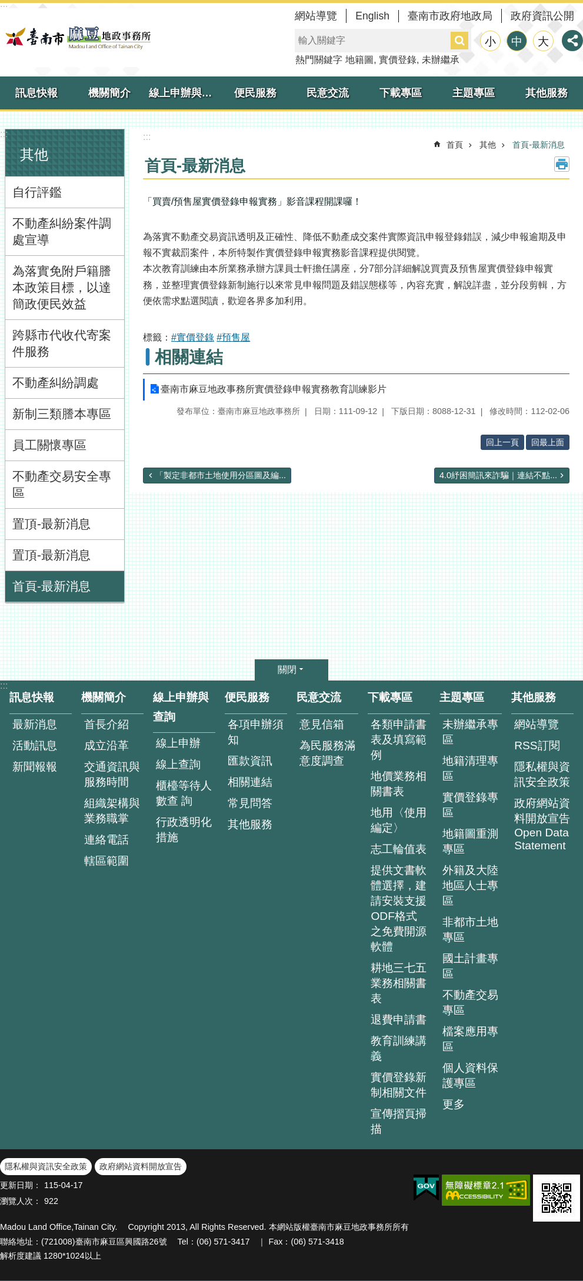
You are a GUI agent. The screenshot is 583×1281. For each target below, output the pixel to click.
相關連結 (189, 357)
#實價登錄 (192, 337)
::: (4, 134)
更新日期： (20, 1185)
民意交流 (328, 93)
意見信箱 (321, 724)
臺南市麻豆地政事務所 (76, 37)
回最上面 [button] (547, 442)
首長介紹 (106, 724)
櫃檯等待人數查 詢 (184, 793)
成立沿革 (106, 745)
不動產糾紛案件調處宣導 (61, 231)
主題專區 (473, 93)
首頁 (455, 144)
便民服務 (255, 93)
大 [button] (543, 41)
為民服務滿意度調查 (327, 753)
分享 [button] (572, 40)
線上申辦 (178, 743)
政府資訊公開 (542, 16)
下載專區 (400, 93)
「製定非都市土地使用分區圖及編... (220, 475)
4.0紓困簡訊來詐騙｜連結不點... (498, 475)
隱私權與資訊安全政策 (542, 774)
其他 (34, 154)
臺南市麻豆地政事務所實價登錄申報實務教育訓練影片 (274, 389)
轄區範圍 (106, 861)
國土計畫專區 (470, 966)
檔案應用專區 (470, 1039)
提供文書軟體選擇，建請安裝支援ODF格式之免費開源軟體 (399, 908)
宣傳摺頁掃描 (399, 1121)
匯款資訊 (250, 761)
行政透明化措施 (184, 829)
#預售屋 (233, 337)
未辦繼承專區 (470, 732)
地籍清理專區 (470, 768)
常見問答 (250, 803)
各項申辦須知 (256, 732)
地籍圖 (359, 60)
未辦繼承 (440, 60)
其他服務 (546, 93)
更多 (453, 1104)
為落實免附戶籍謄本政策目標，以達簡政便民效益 (61, 287)
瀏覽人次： (20, 1201)
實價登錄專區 (470, 805)
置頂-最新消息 (51, 524)
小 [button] (490, 41)
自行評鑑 (37, 192)
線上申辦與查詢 (184, 93)
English (372, 16)
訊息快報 (36, 93)
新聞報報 (34, 766)
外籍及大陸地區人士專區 (470, 885)
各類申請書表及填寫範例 (399, 739)
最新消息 (34, 724)
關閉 (287, 670)
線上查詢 (178, 764)
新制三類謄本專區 (61, 414)
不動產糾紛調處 (55, 382)
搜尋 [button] (459, 40)
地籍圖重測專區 (470, 841)
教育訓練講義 (399, 1048)
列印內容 (561, 164)
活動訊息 (34, 745)
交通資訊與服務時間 (112, 774)
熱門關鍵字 (318, 60)
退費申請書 (399, 1019)
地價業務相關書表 (399, 784)
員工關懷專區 (49, 445)
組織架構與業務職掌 (112, 811)
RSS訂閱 (536, 745)
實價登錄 (398, 60)
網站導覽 (316, 16)
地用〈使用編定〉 (399, 820)
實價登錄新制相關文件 (399, 1085)
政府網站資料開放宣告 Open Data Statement (542, 824)
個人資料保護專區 (470, 1075)
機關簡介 (109, 93)
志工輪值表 (399, 849)
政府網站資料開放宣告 (140, 1166)
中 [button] (516, 41)
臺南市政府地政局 (450, 16)
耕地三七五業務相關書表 (399, 983)
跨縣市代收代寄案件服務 (61, 343)
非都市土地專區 (470, 929)
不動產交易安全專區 (61, 484)
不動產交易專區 (470, 1002)
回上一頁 (502, 442)
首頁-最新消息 (51, 586)
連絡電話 (106, 839)
